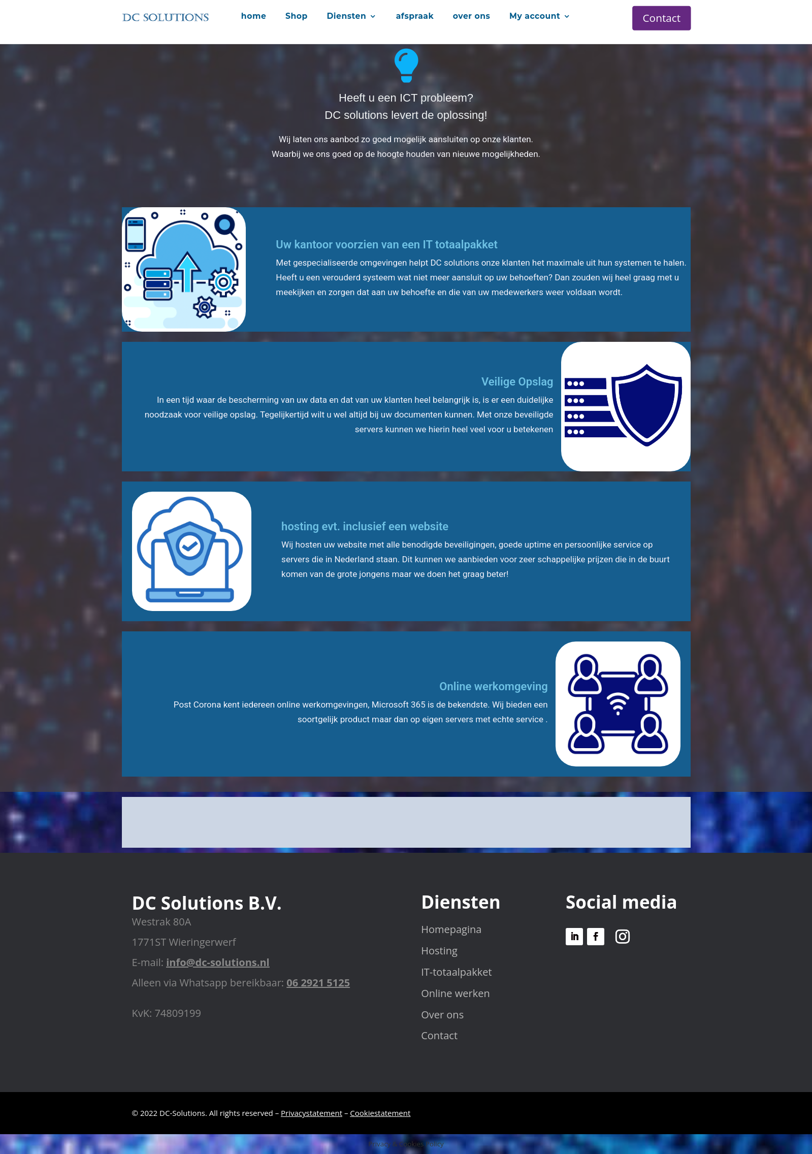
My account (534, 16)
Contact (662, 18)
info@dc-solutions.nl (217, 962)
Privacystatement (311, 1113)
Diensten (346, 16)
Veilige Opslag (517, 381)
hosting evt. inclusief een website (364, 526)
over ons (472, 16)
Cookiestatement (380, 1113)
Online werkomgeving (493, 686)
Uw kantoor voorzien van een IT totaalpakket (386, 244)
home (253, 16)
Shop (296, 16)
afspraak (415, 16)
